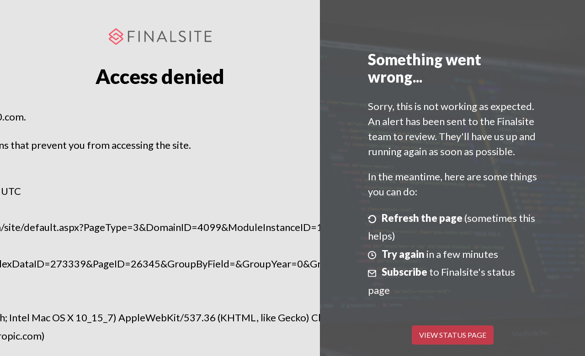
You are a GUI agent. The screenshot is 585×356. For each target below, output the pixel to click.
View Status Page (452, 334)
